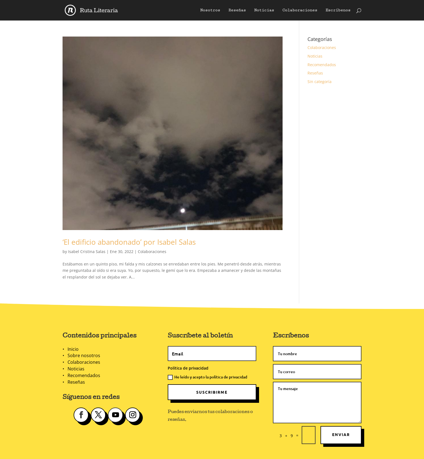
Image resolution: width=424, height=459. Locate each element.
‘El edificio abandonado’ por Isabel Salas (129, 242)
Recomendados (321, 64)
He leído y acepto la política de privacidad (207, 377)
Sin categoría (319, 81)
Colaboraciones (299, 10)
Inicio (73, 349)
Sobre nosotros (84, 355)
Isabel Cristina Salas (86, 251)
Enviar (341, 434)
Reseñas (237, 10)
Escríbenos (337, 10)
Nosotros (210, 10)
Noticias (264, 10)
